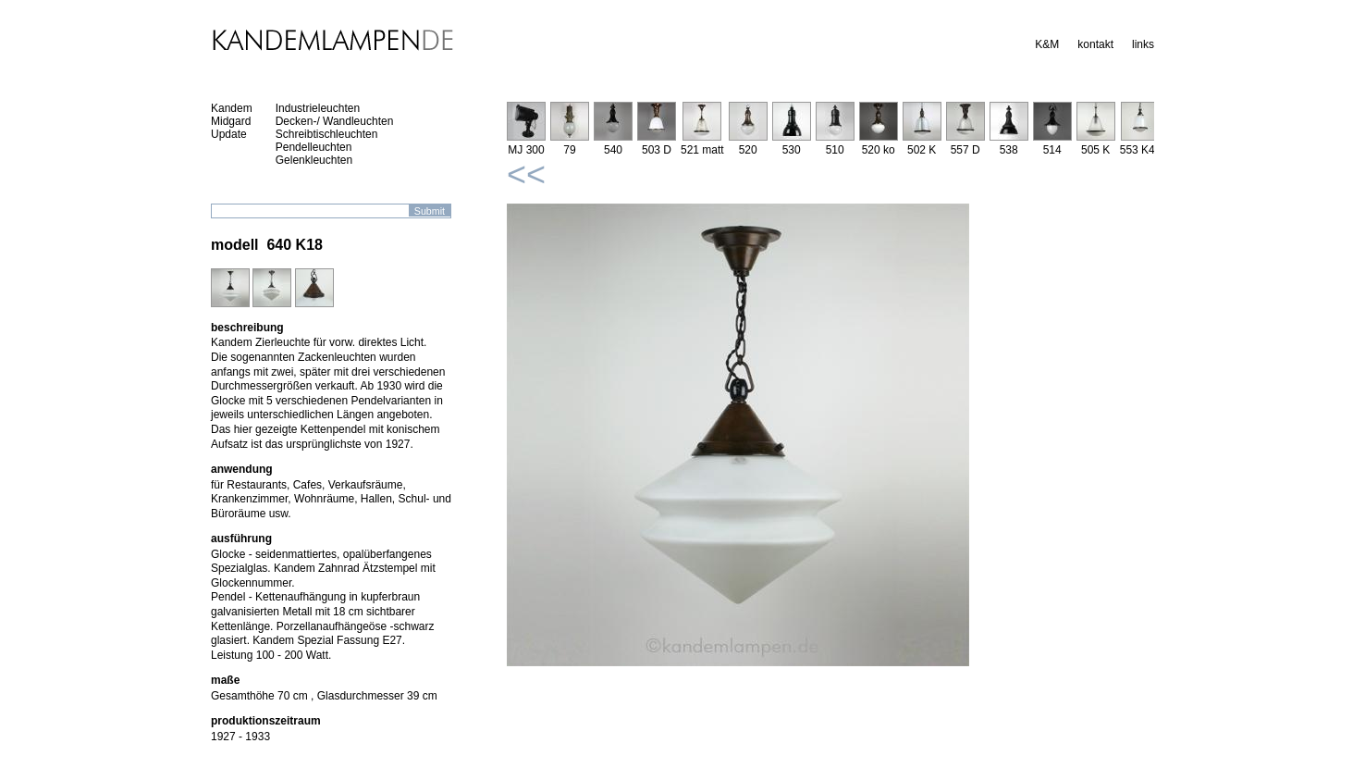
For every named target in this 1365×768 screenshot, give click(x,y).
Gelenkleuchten (314, 160)
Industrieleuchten (318, 108)
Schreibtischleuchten (327, 134)
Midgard (231, 121)
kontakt (1095, 44)
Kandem (231, 108)
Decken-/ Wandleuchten (335, 121)
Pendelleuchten (314, 147)
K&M (1047, 44)
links (1143, 44)
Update (229, 134)
